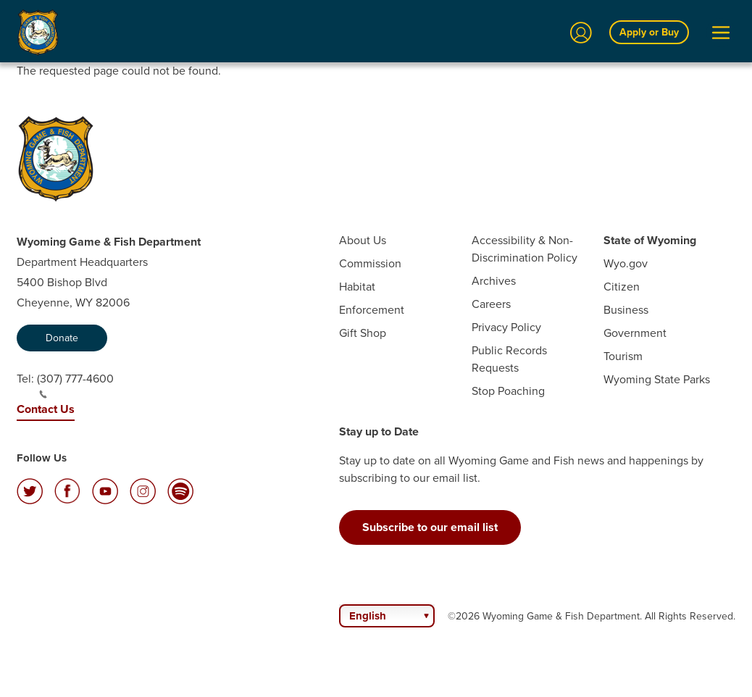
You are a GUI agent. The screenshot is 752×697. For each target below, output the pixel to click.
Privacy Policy (506, 327)
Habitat (357, 286)
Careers (491, 304)
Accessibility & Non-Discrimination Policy (524, 249)
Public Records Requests (509, 359)
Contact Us (46, 409)
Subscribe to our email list (430, 527)
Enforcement (371, 309)
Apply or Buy (649, 32)
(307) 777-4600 (75, 384)
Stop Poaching (508, 391)
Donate (62, 338)
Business (625, 309)
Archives (494, 280)
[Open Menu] (720, 32)
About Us (362, 240)
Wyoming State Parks (656, 379)
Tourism (623, 356)
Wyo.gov (625, 263)
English (367, 616)
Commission (370, 263)
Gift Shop (362, 333)
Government (635, 333)
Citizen (621, 286)
